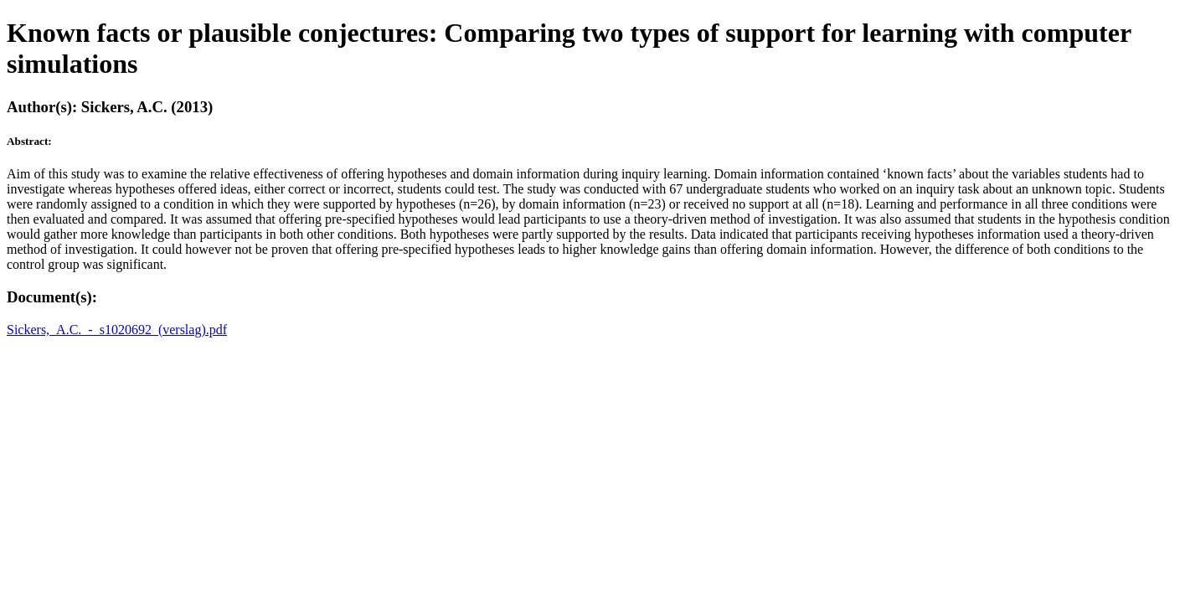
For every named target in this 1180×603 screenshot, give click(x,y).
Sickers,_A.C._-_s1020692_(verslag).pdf (117, 329)
